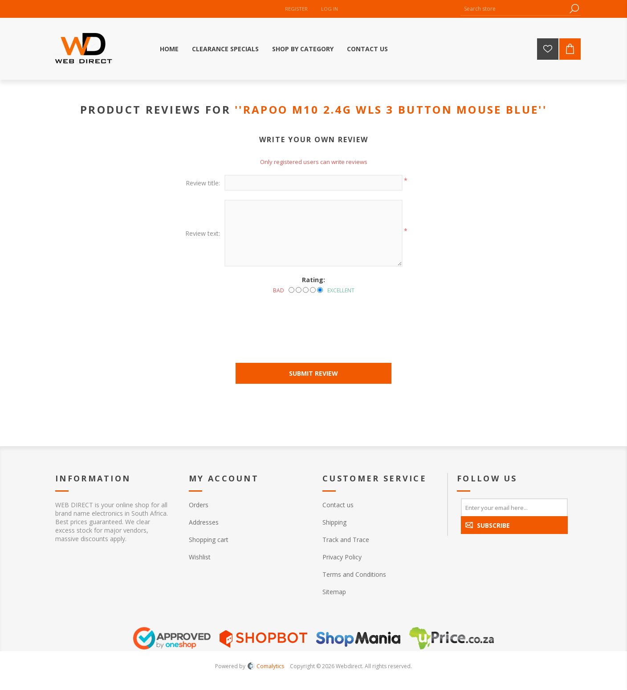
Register (296, 8)
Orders (198, 505)
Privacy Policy (342, 557)
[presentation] (313, 318)
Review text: (202, 233)
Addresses (204, 522)
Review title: (203, 183)
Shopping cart (208, 539)
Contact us (338, 505)
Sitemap (334, 591)
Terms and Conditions (354, 574)
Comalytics (266, 666)
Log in (329, 8)
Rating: (313, 279)
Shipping (334, 522)
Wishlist (200, 557)
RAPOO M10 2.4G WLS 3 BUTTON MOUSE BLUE (390, 109)
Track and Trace (345, 539)
